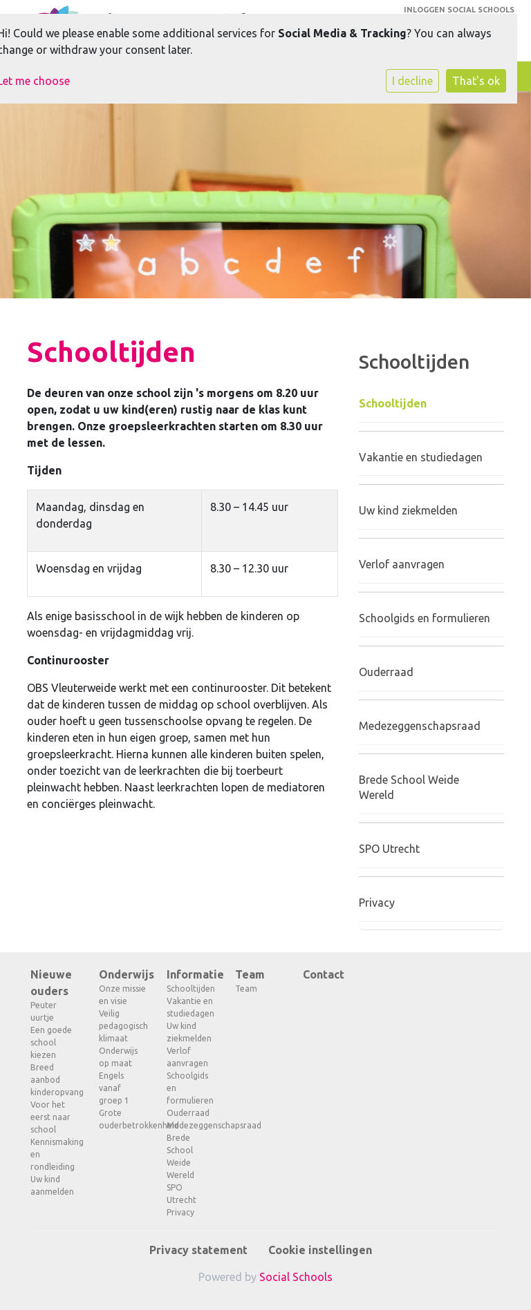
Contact (323, 974)
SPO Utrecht (389, 848)
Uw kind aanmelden (52, 1185)
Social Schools (296, 1277)
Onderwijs (123, 974)
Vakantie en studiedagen (421, 457)
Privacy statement (198, 1250)
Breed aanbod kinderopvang (54, 1080)
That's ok (476, 81)
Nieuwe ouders (51, 982)
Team (250, 974)
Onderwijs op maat (118, 1057)
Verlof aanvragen (402, 564)
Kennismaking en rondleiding (54, 1154)
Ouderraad (386, 672)
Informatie (190, 974)
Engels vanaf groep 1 (114, 1088)
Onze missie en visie (122, 994)
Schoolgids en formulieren (424, 618)
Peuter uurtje (43, 1011)
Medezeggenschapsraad (420, 726)
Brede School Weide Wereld (409, 787)
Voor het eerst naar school (50, 1117)
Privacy (377, 902)
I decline (412, 81)
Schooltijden (393, 403)
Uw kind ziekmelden (408, 510)
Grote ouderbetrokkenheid (123, 1119)
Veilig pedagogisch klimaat (123, 1026)
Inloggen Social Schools (459, 10)
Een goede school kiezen (51, 1042)
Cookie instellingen (320, 1250)
